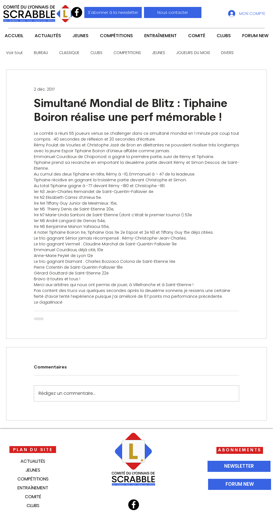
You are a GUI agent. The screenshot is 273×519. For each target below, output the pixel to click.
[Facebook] (76, 12)
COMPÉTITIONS (33, 479)
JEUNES (158, 52)
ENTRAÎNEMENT (32, 488)
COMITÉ (33, 496)
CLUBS (96, 52)
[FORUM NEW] (239, 484)
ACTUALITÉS (33, 461)
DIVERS (227, 52)
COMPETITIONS (127, 52)
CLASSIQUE (69, 52)
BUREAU (41, 52)
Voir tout (14, 52)
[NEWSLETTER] (239, 466)
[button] (172, 12)
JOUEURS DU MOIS (193, 52)
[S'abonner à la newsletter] (113, 12)
